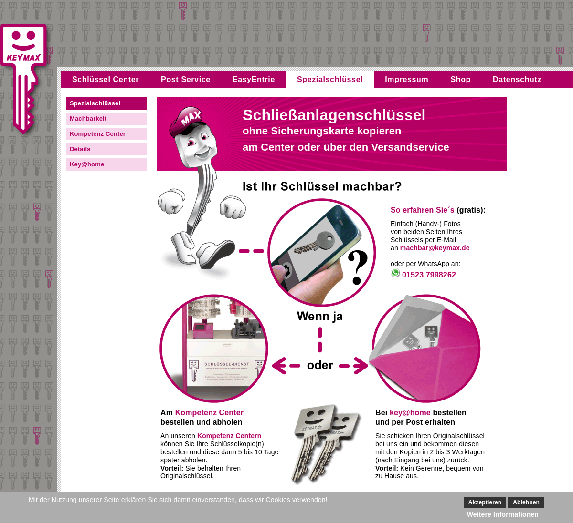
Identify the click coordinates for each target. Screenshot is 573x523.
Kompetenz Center (98, 133)
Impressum (406, 79)
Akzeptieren (484, 502)
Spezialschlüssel (330, 79)
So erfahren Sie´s (423, 210)
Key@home (87, 164)
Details (80, 149)
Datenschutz (517, 79)
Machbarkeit (88, 118)
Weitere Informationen (503, 514)
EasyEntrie (254, 79)
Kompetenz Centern (229, 436)
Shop (460, 79)
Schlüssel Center (105, 79)
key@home (410, 413)
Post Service (186, 79)
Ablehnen (526, 502)
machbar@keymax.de (435, 248)
